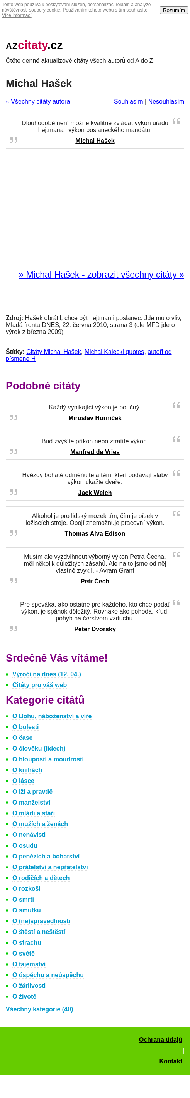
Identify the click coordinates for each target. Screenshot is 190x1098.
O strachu (26, 942)
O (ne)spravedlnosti (41, 921)
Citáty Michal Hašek (53, 352)
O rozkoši (26, 888)
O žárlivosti (29, 985)
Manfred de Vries (95, 452)
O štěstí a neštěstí (38, 932)
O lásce (23, 781)
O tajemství (29, 964)
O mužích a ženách (40, 824)
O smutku (26, 910)
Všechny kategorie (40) (39, 1009)
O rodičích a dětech (41, 878)
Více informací (17, 15)
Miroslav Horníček (95, 418)
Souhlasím (128, 101)
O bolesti (25, 727)
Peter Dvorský (95, 629)
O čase (22, 737)
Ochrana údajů (160, 1039)
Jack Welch (95, 492)
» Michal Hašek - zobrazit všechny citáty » (101, 275)
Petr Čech (95, 581)
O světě (23, 953)
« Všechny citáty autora (38, 101)
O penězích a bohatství (46, 856)
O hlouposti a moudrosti (48, 759)
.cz (34, 45)
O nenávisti (29, 834)
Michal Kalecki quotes (114, 352)
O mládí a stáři (33, 813)
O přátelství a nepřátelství (50, 867)
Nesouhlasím (166, 101)
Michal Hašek (94, 140)
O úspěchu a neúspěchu (48, 975)
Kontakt (170, 1061)
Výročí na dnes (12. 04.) (46, 674)
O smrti (23, 899)
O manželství (31, 802)
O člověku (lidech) (39, 748)
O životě (24, 996)
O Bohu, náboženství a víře (52, 716)
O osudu (24, 845)
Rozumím (174, 10)
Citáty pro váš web (39, 685)
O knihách (27, 770)
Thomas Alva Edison (95, 533)
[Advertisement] (95, 209)
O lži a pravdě (32, 791)
